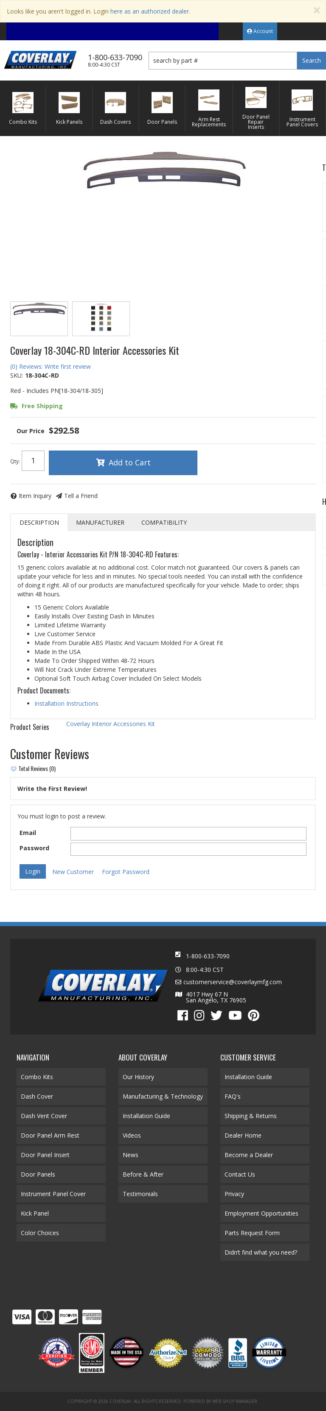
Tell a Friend (81, 496)
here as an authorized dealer (149, 11)
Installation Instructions (66, 703)
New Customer (73, 872)
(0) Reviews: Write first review (50, 366)
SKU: (16, 375)
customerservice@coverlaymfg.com (232, 982)
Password (34, 848)
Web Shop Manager (234, 1401)
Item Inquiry (35, 496)
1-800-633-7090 (208, 956)
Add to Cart (130, 462)
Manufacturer (100, 522)
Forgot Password (125, 872)
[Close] (317, 10)
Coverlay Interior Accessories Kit (110, 724)
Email (28, 833)
